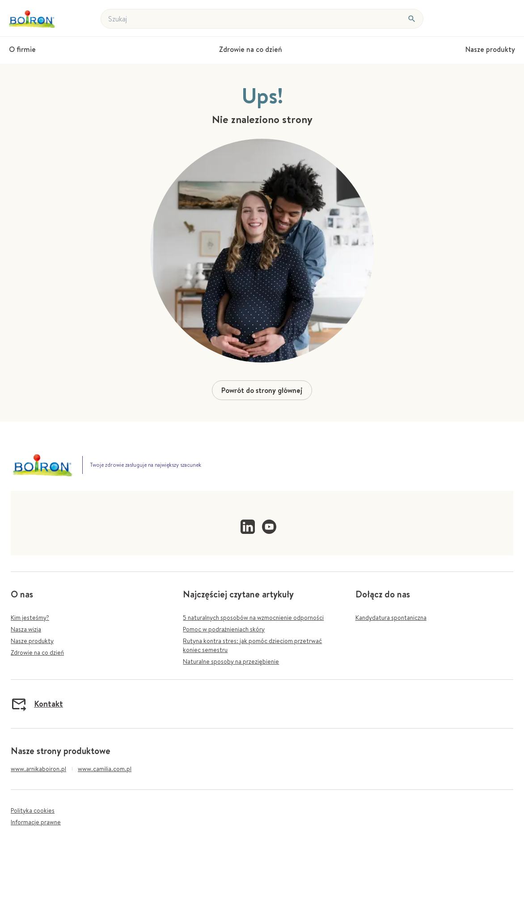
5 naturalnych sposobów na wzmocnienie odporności (253, 617)
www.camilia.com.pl (104, 768)
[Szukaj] (411, 18)
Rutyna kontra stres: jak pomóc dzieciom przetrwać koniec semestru (252, 645)
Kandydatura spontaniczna (391, 617)
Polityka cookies (33, 810)
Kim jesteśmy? (30, 617)
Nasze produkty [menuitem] (490, 49)
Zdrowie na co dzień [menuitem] (250, 49)
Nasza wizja (26, 629)
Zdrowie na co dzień (37, 652)
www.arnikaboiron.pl (38, 768)
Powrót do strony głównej (262, 390)
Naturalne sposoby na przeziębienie (231, 661)
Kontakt (37, 704)
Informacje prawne (36, 822)
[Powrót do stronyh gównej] (33, 19)
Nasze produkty (32, 640)
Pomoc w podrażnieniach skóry (224, 629)
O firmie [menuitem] (22, 49)
